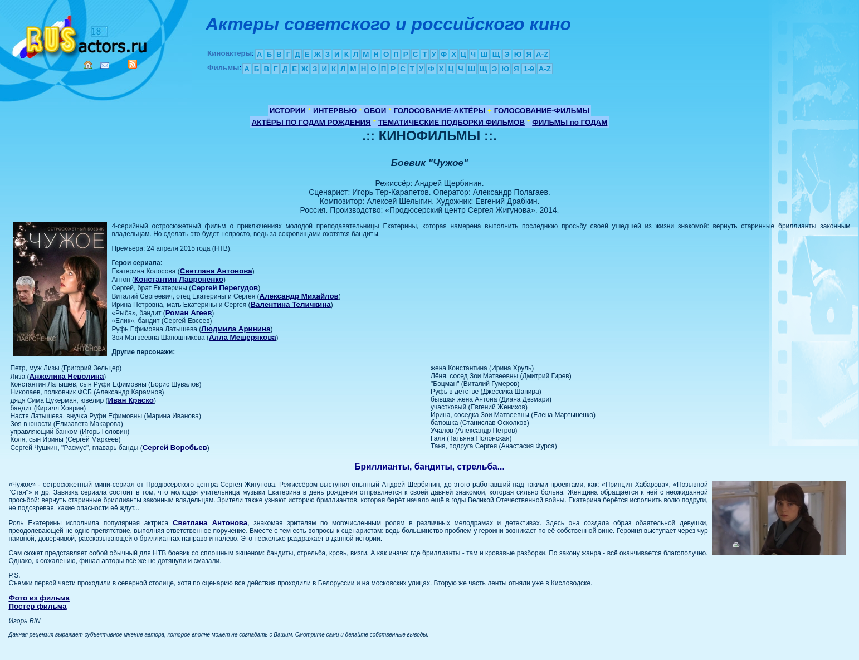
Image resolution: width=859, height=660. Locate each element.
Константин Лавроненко (178, 279)
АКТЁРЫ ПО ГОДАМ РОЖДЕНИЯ (311, 122)
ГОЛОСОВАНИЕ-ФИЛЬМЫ (542, 110)
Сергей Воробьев (175, 447)
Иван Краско (131, 400)
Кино (80, 34)
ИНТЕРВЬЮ (335, 110)
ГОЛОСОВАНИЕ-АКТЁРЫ (439, 110)
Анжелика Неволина (67, 376)
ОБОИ (375, 110)
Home (88, 65)
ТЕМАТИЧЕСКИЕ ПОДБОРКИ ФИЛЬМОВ (451, 122)
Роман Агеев (188, 313)
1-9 (528, 69)
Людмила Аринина (235, 329)
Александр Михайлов (299, 296)
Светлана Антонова (216, 271)
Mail (104, 65)
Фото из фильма (39, 598)
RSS (132, 64)
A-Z (542, 54)
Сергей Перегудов (224, 287)
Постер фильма (37, 606)
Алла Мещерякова (242, 337)
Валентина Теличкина (290, 304)
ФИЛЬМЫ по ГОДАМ (569, 122)
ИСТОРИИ (288, 110)
